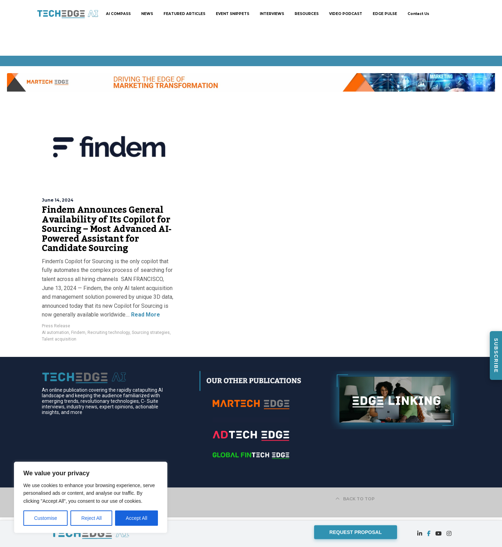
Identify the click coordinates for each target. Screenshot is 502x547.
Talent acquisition (59, 339)
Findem (78, 332)
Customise (45, 518)
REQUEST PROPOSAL (355, 531)
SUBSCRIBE (496, 355)
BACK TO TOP (355, 498)
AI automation (55, 332)
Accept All (136, 518)
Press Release (56, 325)
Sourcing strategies (151, 332)
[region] (90, 497)
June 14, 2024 (58, 200)
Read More (145, 314)
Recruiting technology (109, 332)
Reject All (91, 518)
